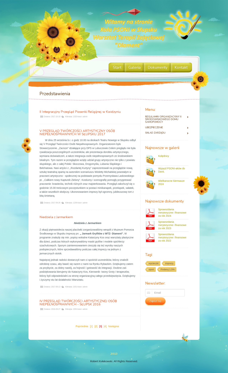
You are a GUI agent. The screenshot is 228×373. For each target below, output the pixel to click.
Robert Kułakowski (101, 361)
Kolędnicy (163, 156)
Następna (113, 326)
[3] (100, 326)
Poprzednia (82, 326)
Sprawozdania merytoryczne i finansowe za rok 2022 (172, 237)
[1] (91, 326)
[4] (105, 326)
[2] (96, 326)
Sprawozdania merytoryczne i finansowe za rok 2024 (172, 212)
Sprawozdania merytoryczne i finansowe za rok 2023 (172, 225)
